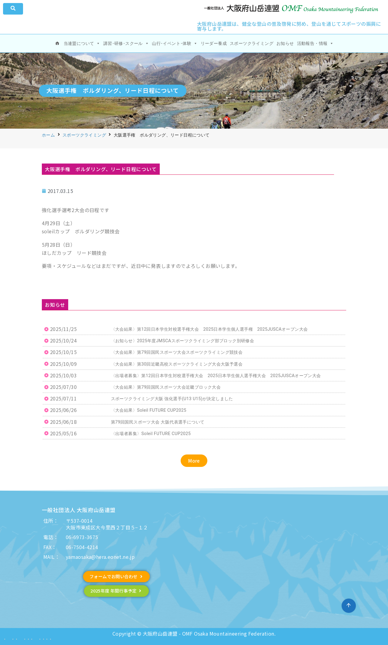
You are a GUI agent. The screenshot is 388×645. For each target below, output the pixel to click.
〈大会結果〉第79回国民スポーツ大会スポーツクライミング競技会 (177, 352)
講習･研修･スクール (126, 43)
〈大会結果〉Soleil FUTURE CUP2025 (148, 410)
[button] (194, 460)
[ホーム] (57, 43)
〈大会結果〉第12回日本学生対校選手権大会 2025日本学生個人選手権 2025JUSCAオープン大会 (209, 329)
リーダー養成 (214, 43)
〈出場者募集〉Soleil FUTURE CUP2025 (151, 433)
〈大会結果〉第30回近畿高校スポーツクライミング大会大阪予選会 (177, 364)
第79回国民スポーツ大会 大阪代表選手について (158, 422)
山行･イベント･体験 (174, 43)
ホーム (48, 135)
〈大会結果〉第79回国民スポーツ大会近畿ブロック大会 (166, 387)
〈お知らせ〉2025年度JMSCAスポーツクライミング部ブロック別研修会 (182, 340)
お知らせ (285, 43)
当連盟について (82, 43)
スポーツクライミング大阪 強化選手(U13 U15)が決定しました (172, 398)
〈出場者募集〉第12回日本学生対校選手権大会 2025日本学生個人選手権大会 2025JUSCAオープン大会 (216, 375)
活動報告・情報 (315, 43)
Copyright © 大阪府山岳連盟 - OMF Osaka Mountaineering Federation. (194, 633)
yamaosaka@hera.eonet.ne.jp (100, 556)
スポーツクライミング (251, 43)
